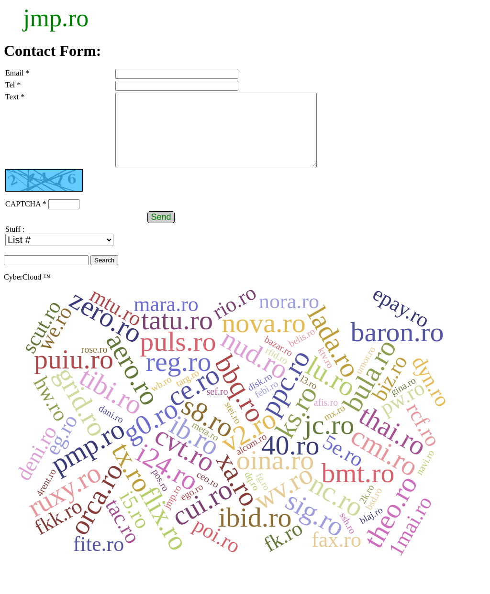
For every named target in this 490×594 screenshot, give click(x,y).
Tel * (13, 85)
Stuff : (14, 243)
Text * (14, 97)
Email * (17, 73)
